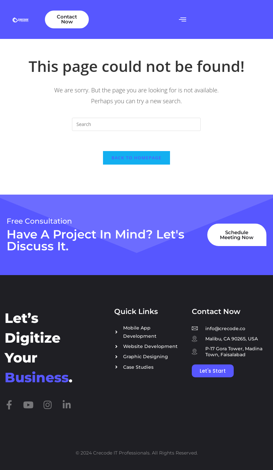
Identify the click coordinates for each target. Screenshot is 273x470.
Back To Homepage (136, 158)
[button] (182, 19)
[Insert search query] (136, 124)
